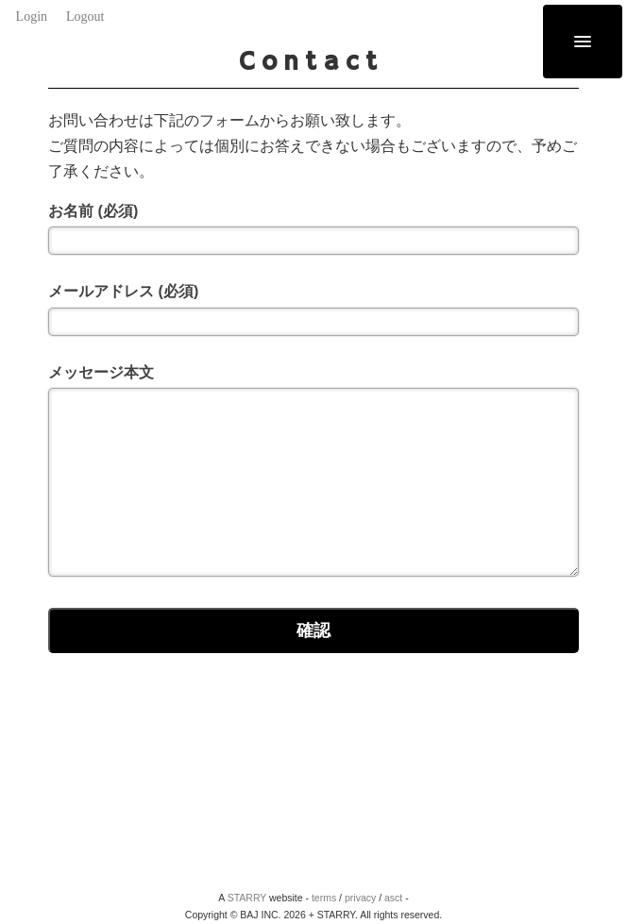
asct (393, 897)
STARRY (247, 897)
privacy (360, 897)
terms (324, 897)
